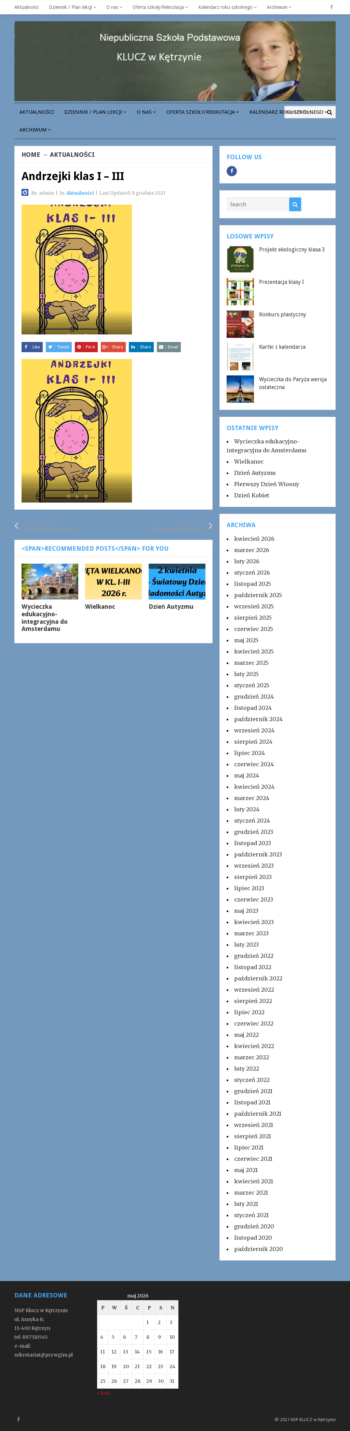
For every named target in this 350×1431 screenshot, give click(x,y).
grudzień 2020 (254, 1226)
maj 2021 (246, 1170)
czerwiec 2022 (253, 1023)
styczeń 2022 (252, 1079)
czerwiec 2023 (253, 899)
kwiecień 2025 (254, 651)
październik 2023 (258, 854)
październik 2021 (257, 1113)
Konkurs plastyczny (282, 314)
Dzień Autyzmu (171, 606)
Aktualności (26, 7)
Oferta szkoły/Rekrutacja (158, 7)
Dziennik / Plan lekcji (70, 7)
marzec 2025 (251, 662)
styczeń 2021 (251, 1215)
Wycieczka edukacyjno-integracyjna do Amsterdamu (45, 617)
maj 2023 (246, 910)
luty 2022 (246, 1068)
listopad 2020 (253, 1237)
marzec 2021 (251, 1192)
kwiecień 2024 (254, 786)
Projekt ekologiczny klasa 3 (292, 249)
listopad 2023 (252, 843)
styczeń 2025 (251, 685)
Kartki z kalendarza (282, 347)
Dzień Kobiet (251, 495)
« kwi (103, 1393)
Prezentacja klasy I (281, 282)
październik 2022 (258, 978)
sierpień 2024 (253, 741)
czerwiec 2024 (254, 764)
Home (31, 154)
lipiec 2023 (249, 888)
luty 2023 (246, 944)
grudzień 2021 (253, 1091)
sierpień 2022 (253, 1000)
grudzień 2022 (253, 955)
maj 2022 (246, 1034)
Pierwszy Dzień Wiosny (266, 484)
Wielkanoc (100, 606)
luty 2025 (246, 674)
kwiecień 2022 (254, 1046)
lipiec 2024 (249, 752)
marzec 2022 (251, 1057)
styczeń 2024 (252, 820)
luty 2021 (246, 1203)
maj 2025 (246, 640)
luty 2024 (246, 809)
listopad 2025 (252, 583)
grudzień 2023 (253, 831)
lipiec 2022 (249, 1012)
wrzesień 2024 (254, 730)
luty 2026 (246, 561)
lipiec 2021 (249, 1147)
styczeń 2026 (252, 572)
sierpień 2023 (253, 876)
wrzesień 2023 (254, 865)
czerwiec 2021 (253, 1158)
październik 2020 (258, 1249)
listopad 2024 (253, 707)
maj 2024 (246, 775)
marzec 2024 (251, 798)
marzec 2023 (251, 933)
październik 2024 (258, 719)
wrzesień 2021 (253, 1125)
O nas (112, 7)
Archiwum (277, 7)
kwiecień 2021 (253, 1181)
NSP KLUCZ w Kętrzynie (313, 1419)
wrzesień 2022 (254, 989)
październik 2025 (258, 595)
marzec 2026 (251, 550)
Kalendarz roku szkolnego (225, 7)
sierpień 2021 (252, 1136)
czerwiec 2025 (253, 628)
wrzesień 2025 (254, 606)
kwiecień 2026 (254, 538)
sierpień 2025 (253, 617)
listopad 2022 (252, 967)
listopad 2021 (252, 1102)
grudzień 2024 (254, 696)
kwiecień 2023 (254, 922)
